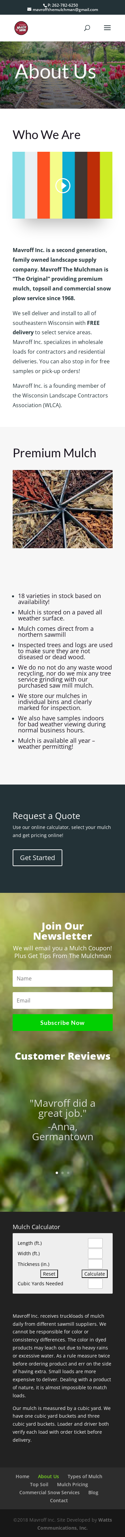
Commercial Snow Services (49, 1492)
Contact (59, 1500)
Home (22, 1476)
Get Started (37, 857)
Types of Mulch (85, 1476)
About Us (48, 1476)
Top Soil (39, 1484)
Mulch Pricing (72, 1484)
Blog (93, 1492)
